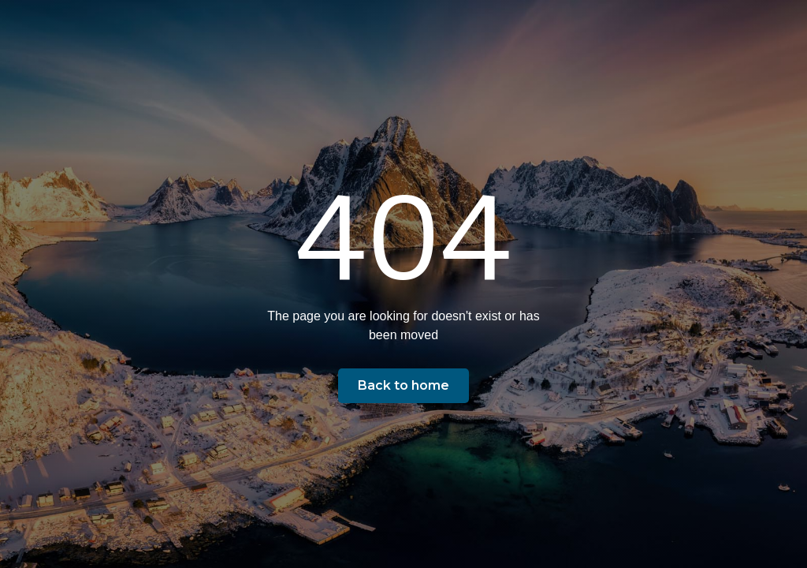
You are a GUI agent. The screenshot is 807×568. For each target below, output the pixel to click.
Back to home (403, 385)
